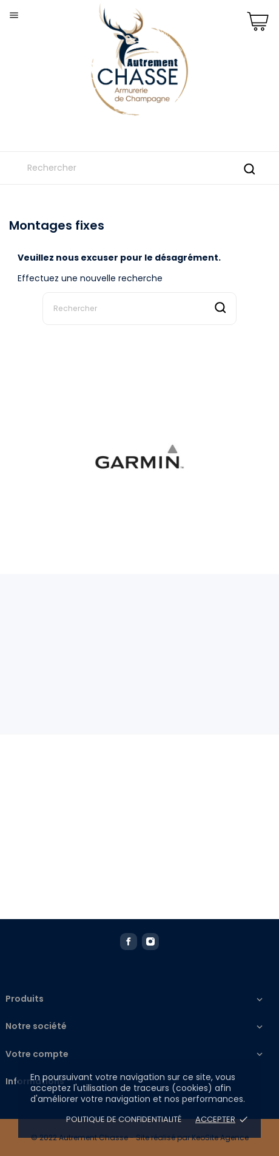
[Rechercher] (139, 168)
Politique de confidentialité (124, 1119)
